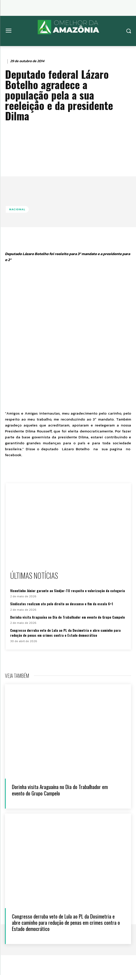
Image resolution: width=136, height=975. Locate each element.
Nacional (17, 209)
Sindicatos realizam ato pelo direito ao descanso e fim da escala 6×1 (61, 603)
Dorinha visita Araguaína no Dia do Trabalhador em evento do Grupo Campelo (67, 617)
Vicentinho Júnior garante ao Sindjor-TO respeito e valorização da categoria (67, 590)
